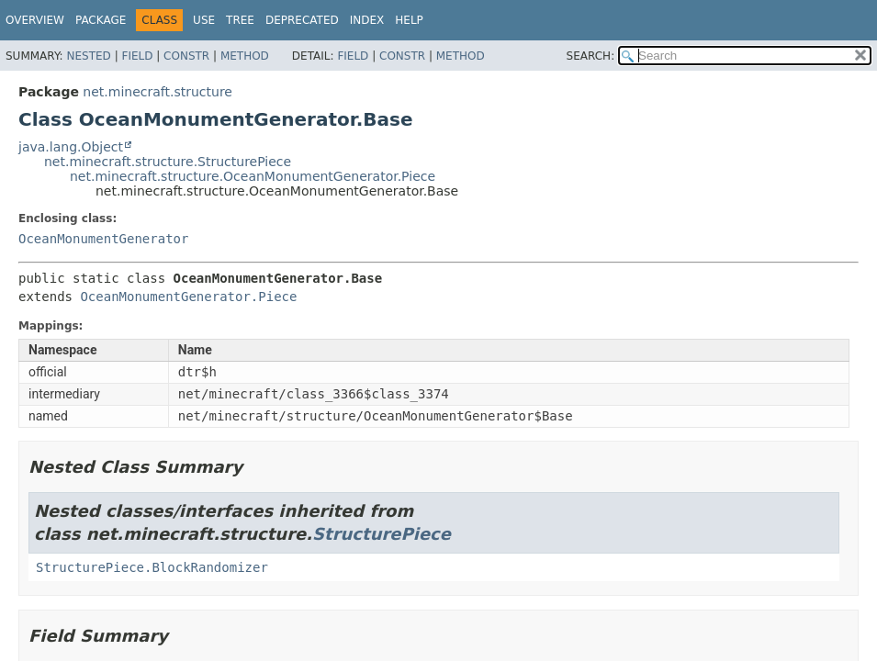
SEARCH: (591, 56)
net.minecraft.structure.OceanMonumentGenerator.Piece (252, 176)
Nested (88, 56)
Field (136, 56)
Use (204, 20)
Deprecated (302, 20)
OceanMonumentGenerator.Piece (188, 296)
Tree (240, 20)
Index (367, 20)
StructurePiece (381, 533)
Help (409, 20)
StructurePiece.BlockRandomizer (152, 567)
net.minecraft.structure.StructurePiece (167, 161)
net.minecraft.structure (157, 91)
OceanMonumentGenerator (103, 238)
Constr (186, 56)
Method (244, 56)
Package (100, 20)
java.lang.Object (70, 147)
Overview (35, 20)
